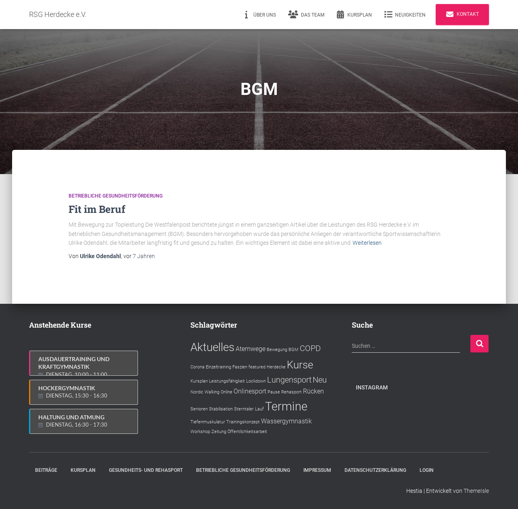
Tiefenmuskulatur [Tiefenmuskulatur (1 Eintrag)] (207, 422)
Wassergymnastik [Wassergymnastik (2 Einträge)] (286, 421)
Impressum (317, 470)
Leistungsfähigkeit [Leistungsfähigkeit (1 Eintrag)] (227, 381)
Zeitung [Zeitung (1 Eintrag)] (218, 431)
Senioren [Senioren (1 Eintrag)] (199, 409)
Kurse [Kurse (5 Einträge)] (300, 365)
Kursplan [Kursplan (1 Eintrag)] (199, 381)
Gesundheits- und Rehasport (146, 470)
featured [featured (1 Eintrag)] (257, 367)
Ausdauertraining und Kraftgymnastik (84, 365)
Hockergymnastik (84, 392)
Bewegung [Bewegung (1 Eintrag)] (277, 349)
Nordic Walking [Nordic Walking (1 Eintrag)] (204, 392)
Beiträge (46, 470)
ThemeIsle (476, 491)
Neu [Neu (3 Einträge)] (320, 380)
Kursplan (354, 15)
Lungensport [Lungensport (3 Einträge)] (289, 380)
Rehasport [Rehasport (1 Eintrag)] (291, 392)
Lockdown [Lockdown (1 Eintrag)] (256, 381)
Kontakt (462, 14)
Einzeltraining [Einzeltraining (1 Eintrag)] (218, 367)
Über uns (259, 15)
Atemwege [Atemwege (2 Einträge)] (250, 349)
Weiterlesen (367, 243)
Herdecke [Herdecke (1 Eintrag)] (276, 367)
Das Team (306, 15)
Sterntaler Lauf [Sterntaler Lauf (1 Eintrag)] (249, 409)
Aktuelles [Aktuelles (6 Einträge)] (212, 347)
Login (427, 470)
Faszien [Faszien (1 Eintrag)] (239, 367)
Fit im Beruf (97, 209)
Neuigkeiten (405, 15)
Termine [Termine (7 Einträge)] (286, 406)
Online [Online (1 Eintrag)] (226, 392)
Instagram (372, 387)
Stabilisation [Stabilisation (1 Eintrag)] (221, 409)
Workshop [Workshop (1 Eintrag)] (200, 431)
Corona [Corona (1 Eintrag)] (197, 367)
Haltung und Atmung (84, 421)
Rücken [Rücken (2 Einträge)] (313, 391)
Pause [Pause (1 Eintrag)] (273, 392)
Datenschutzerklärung (375, 470)
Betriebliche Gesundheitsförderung (116, 196)
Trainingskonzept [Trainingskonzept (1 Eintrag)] (243, 422)
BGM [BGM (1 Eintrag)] (293, 349)
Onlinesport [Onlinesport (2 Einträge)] (250, 391)
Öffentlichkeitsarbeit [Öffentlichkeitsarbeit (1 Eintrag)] (247, 431)
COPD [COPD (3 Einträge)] (310, 348)
